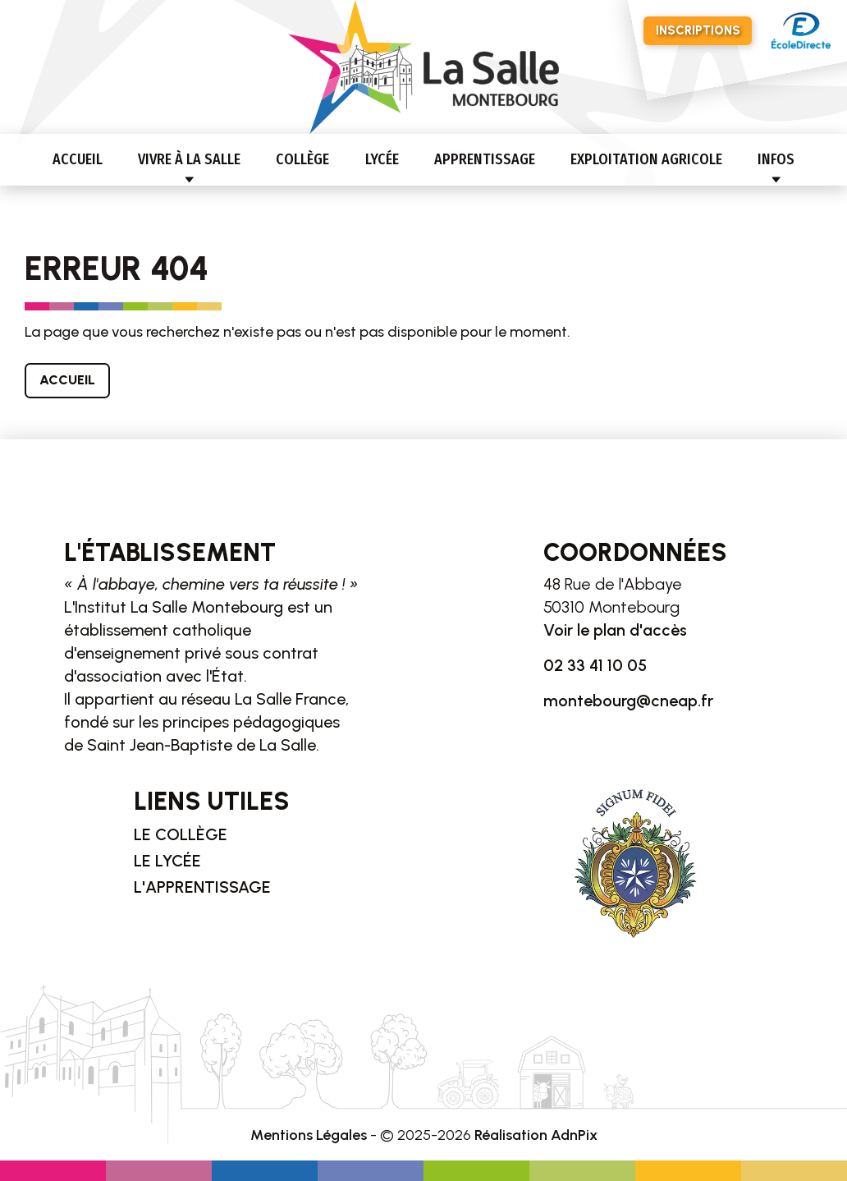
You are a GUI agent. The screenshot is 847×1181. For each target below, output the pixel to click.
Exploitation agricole (646, 159)
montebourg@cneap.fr (628, 700)
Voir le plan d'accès (615, 630)
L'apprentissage (202, 887)
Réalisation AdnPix (535, 1135)
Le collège (180, 834)
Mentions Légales (308, 1135)
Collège (302, 159)
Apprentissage (484, 159)
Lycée (382, 159)
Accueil (78, 159)
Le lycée (167, 861)
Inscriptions (698, 30)
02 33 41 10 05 (595, 665)
